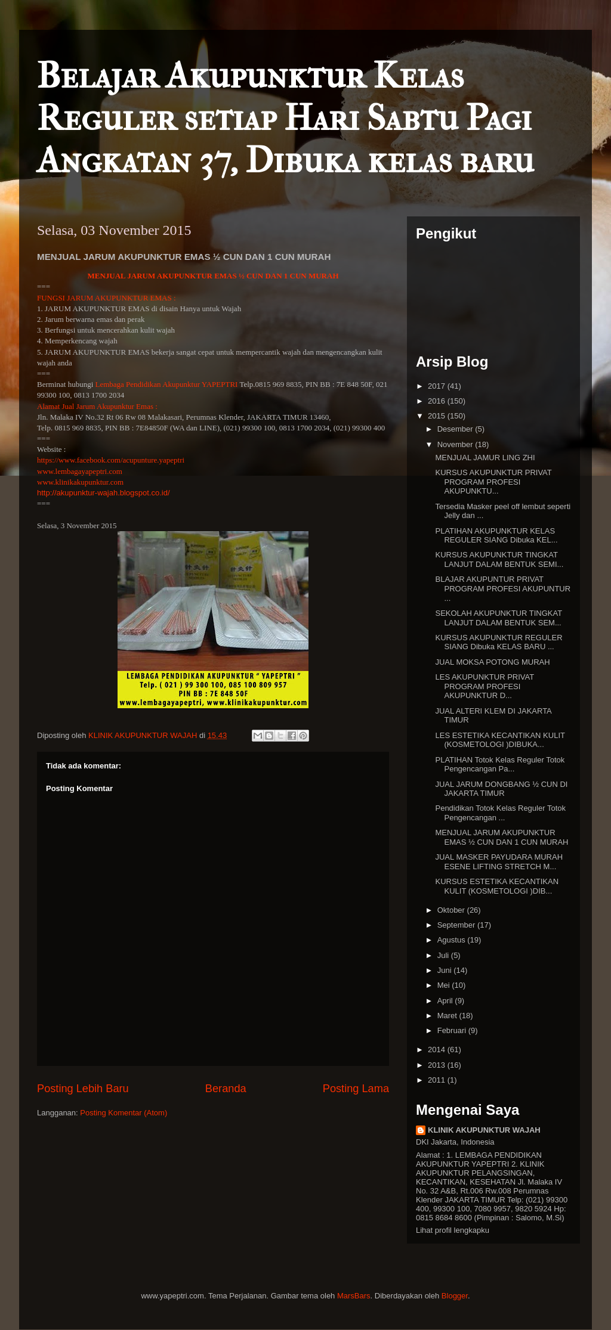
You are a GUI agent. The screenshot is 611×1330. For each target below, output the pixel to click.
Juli (444, 955)
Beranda (225, 1089)
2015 (438, 415)
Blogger (455, 1295)
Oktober (452, 910)
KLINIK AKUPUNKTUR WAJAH (484, 1130)
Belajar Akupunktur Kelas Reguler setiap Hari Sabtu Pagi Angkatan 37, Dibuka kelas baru (285, 118)
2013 (438, 1065)
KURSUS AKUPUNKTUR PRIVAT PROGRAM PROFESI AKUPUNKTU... (493, 481)
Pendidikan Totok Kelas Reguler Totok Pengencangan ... (500, 813)
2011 (438, 1079)
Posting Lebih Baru (83, 1089)
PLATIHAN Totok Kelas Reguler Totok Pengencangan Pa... (499, 764)
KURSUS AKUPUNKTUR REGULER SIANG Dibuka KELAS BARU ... (498, 642)
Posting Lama (356, 1089)
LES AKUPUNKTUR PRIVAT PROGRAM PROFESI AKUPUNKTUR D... (484, 686)
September (457, 924)
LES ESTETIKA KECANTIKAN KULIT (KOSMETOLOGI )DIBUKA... (499, 740)
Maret (448, 1015)
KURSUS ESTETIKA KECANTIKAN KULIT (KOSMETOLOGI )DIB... (496, 886)
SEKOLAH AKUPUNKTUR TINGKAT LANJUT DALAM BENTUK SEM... (498, 618)
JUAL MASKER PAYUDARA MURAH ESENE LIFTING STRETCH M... (499, 861)
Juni (445, 970)
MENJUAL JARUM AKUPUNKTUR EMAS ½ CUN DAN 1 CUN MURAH (212, 275)
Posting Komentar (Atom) (123, 1112)
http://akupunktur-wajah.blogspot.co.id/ (103, 492)
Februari (452, 1030)
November (456, 444)
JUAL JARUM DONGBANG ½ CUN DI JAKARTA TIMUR (501, 789)
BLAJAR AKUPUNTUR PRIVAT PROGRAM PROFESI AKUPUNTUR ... (502, 588)
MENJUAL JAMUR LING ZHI (485, 457)
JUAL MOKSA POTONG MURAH (492, 662)
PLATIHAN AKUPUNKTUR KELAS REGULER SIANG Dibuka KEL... (496, 535)
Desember (456, 428)
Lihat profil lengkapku (452, 1230)
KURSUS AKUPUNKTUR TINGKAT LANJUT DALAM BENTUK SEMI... (499, 559)
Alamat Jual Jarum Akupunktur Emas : (97, 406)
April (446, 1000)
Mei (444, 985)
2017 (438, 386)
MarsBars (354, 1295)
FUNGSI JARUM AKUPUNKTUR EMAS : (106, 297)
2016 (438, 400)
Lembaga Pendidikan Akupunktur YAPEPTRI (166, 384)
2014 (438, 1049)
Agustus (452, 939)
